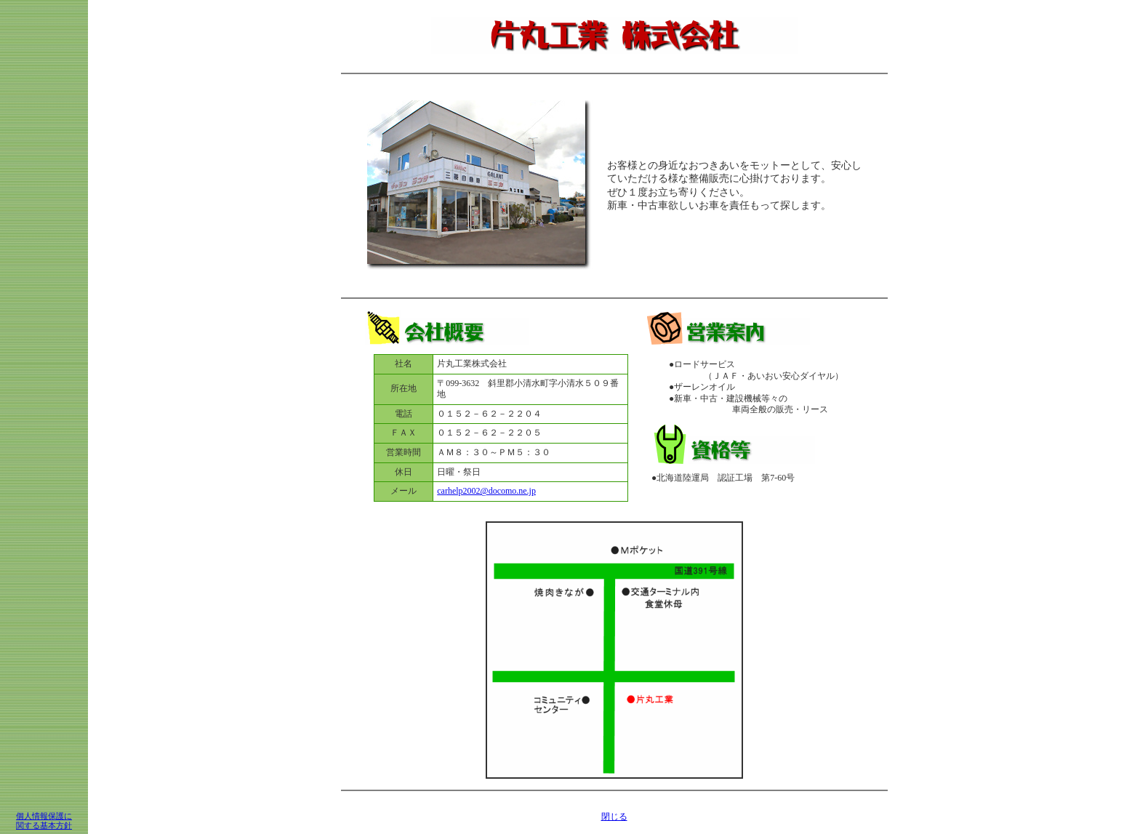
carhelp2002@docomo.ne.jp (486, 491)
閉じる (614, 816)
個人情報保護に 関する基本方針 (44, 820)
